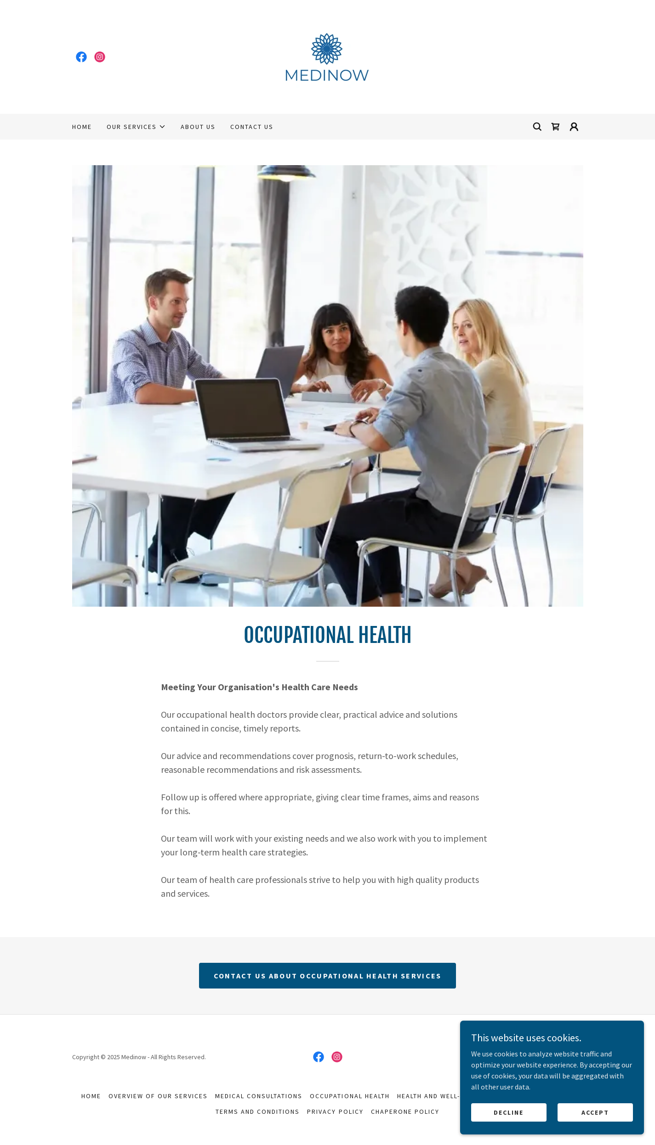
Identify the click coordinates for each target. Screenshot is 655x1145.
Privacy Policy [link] (335, 1111)
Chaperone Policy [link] (405, 1111)
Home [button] (91, 1096)
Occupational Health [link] (349, 1096)
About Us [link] (198, 127)
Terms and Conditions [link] (258, 1111)
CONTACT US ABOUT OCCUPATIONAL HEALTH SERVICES (328, 975)
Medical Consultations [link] (258, 1096)
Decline (509, 1112)
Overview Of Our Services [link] (158, 1096)
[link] (81, 57)
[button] (136, 126)
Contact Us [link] (251, 127)
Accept (595, 1112)
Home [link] (82, 127)
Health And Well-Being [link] (439, 1096)
